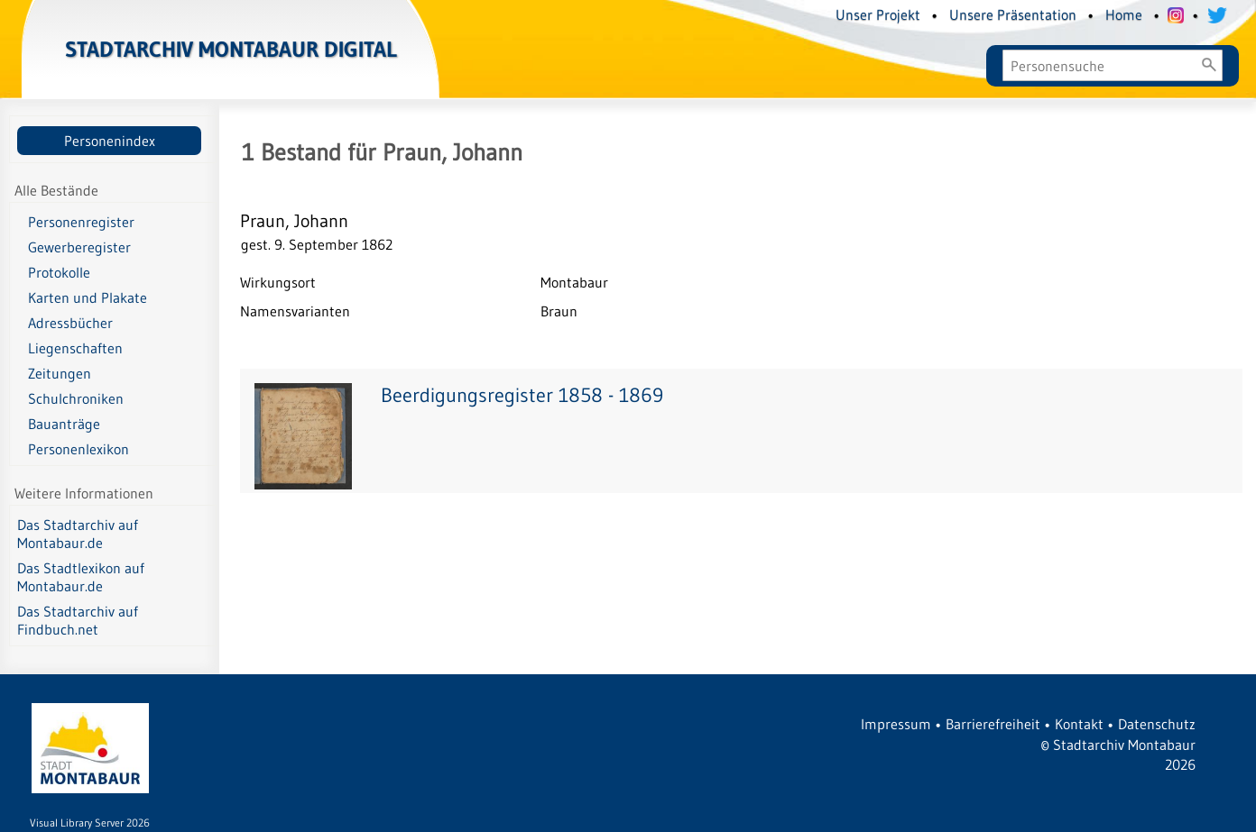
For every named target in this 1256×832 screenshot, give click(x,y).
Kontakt (1079, 724)
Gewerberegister (79, 247)
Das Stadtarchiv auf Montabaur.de (77, 534)
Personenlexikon (78, 449)
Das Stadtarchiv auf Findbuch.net (77, 620)
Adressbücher (70, 323)
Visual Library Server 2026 (90, 822)
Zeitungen (59, 373)
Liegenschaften (75, 348)
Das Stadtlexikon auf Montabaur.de (80, 577)
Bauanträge (64, 424)
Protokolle (59, 272)
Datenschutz (1157, 724)
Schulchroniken (76, 398)
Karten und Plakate (87, 297)
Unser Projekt (878, 14)
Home (1123, 14)
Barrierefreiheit (993, 724)
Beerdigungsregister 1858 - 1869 (522, 395)
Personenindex (109, 141)
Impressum (896, 724)
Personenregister (81, 222)
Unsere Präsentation (1012, 14)
